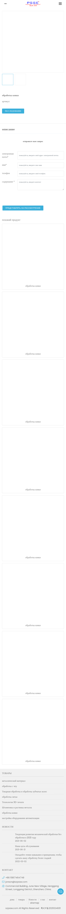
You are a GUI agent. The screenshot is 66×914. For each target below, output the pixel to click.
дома (12, 899)
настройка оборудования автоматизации (20, 818)
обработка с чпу (9, 786)
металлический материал (13, 780)
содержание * (8, 181)
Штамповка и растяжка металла (17, 807)
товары (21, 899)
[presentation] (23, 198)
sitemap (34, 902)
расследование (13, 111)
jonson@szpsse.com (16, 881)
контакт (52, 899)
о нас (42, 899)
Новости (32, 899)
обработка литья (9, 796)
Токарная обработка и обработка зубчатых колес (24, 791)
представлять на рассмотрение (22, 208)
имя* (4, 164)
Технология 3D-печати (13, 802)
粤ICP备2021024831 (51, 908)
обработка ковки (33, 286)
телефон (6, 173)
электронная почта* (8, 155)
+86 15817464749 (14, 877)
